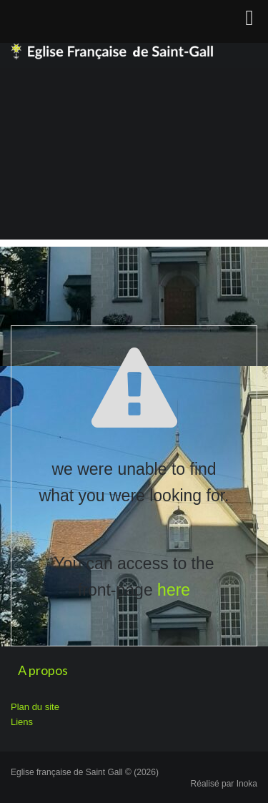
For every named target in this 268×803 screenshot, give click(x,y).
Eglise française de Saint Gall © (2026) (85, 772)
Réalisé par (224, 784)
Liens (22, 721)
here (173, 590)
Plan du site (35, 706)
